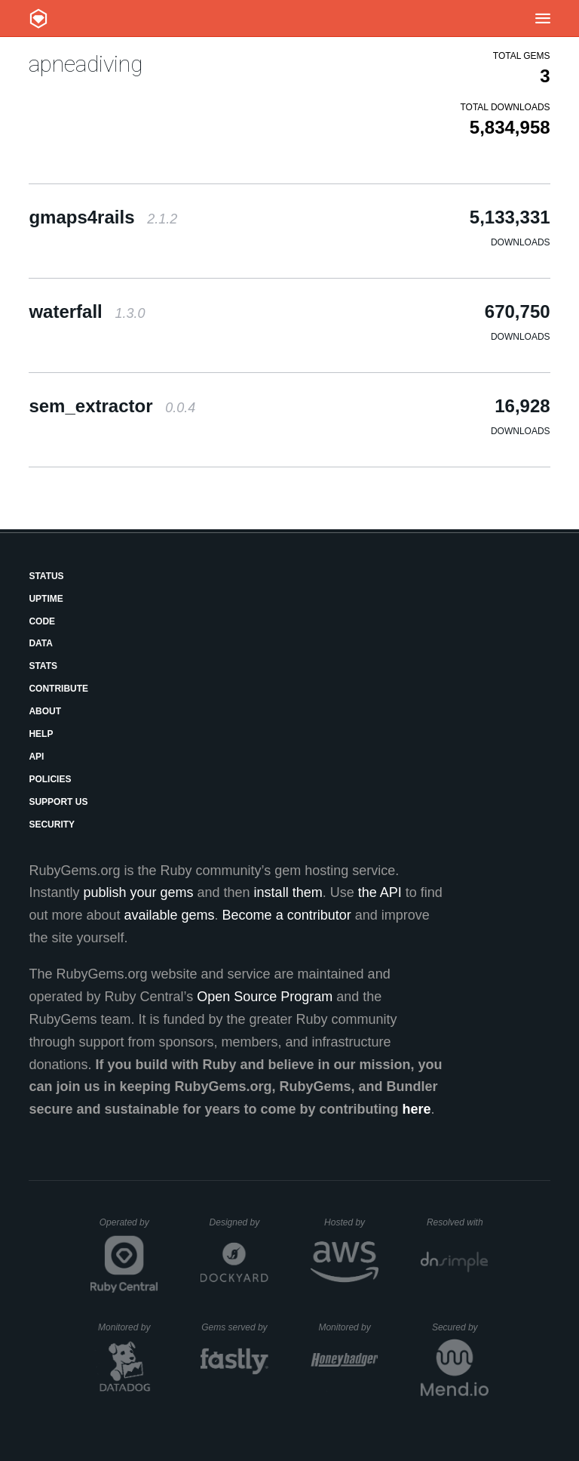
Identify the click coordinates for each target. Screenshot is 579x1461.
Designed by (239, 1222)
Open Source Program (264, 996)
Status (46, 576)
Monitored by (128, 1327)
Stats (43, 666)
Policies (50, 779)
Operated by (129, 1227)
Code (42, 621)
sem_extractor (112, 406)
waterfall (87, 311)
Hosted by (351, 1222)
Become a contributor (286, 915)
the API (380, 892)
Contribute (58, 688)
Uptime (46, 598)
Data (41, 643)
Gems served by (234, 1327)
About (45, 711)
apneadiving (85, 64)
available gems (169, 915)
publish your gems (138, 892)
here (417, 1109)
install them (288, 892)
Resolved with (458, 1222)
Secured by (460, 1327)
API (36, 756)
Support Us (58, 802)
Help (41, 734)
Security (52, 824)
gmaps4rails (103, 217)
